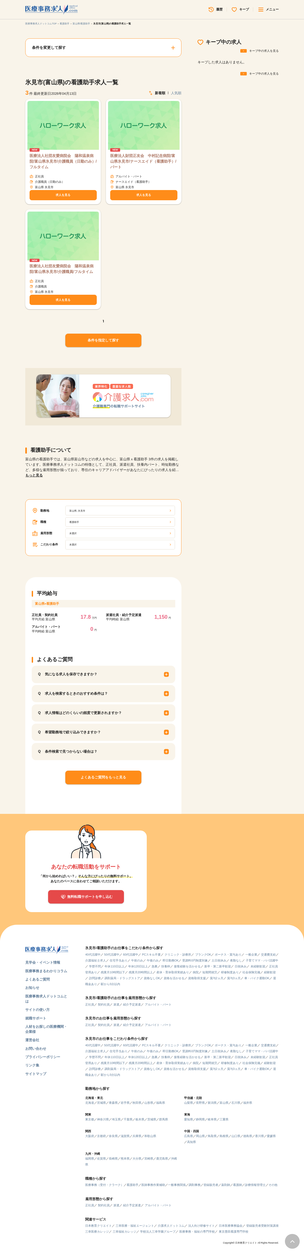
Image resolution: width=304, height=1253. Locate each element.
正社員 (89, 1004)
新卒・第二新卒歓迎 (217, 966)
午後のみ (153, 960)
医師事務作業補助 (153, 1184)
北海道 (89, 1102)
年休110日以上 (114, 966)
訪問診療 (95, 978)
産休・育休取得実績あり (172, 972)
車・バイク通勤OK (256, 978)
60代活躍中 (130, 954)
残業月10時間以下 (113, 972)
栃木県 (139, 1119)
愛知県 (188, 1119)
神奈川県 (103, 1119)
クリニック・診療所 (177, 954)
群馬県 (163, 1119)
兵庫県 (137, 1136)
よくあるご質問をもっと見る (103, 777)
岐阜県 (212, 1119)
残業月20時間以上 (141, 972)
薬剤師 (225, 1184)
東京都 (89, 1119)
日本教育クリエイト (98, 1225)
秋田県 (137, 1102)
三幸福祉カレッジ (124, 1231)
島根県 (224, 1136)
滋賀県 (125, 1136)
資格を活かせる (174, 978)
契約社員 (104, 1004)
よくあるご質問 (37, 979)
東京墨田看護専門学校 (233, 1231)
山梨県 (188, 1102)
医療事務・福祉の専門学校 (197, 1231)
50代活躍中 (111, 954)
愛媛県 (271, 1136)
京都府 (101, 1136)
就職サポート (35, 1018)
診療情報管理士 (255, 1184)
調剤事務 (195, 1184)
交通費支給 (268, 954)
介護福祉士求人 (95, 960)
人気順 (176, 93)
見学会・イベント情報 (42, 962)
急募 (155, 966)
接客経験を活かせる (187, 966)
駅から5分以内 (110, 984)
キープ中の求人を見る (264, 50)
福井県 (247, 1102)
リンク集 (32, 1065)
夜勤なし (236, 960)
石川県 (235, 1102)
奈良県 (113, 1136)
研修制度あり (230, 972)
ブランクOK (203, 954)
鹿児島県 (162, 1158)
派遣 (116, 1004)
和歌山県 (150, 1136)
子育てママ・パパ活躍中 (262, 960)
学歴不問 (95, 966)
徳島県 (247, 1136)
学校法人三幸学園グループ (158, 1231)
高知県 (191, 1141)
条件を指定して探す (103, 340)
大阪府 (89, 1136)
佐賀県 (101, 1158)
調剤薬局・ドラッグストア (122, 978)
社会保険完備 (251, 972)
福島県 (160, 1102)
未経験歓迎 (258, 966)
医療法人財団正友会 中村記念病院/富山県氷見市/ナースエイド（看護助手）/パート (143, 161)
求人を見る (63, 194)
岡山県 (200, 1136)
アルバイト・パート (158, 1004)
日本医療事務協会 (230, 1225)
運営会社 (32, 1040)
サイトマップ (35, 1074)
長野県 (200, 1102)
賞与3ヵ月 (234, 978)
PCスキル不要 (151, 954)
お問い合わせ (35, 1049)
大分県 (137, 1158)
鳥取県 (212, 1136)
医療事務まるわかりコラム (46, 971)
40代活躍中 (92, 954)
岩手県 (125, 1102)
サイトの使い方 (37, 1010)
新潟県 (212, 1102)
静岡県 (200, 1119)
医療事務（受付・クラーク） (104, 1184)
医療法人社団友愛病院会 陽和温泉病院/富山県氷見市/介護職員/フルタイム (62, 269)
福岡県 (89, 1158)
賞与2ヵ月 (216, 978)
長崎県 (113, 1158)
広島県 (188, 1136)
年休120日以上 (138, 966)
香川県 (259, 1136)
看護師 (237, 1184)
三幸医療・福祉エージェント (135, 1225)
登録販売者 (210, 1184)
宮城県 (101, 1102)
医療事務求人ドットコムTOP (41, 23)
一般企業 (251, 954)
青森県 (113, 1102)
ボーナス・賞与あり (228, 954)
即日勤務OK (171, 960)
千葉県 (128, 1119)
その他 (273, 1184)
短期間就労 (209, 972)
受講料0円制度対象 (195, 960)
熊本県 (125, 1158)
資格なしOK (152, 978)
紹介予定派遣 (132, 1004)
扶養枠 (165, 966)
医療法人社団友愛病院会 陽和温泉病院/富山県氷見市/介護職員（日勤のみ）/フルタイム (63, 161)
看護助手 (64, 23)
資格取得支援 (197, 978)
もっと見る (34, 475)
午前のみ (137, 960)
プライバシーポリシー (42, 1057)
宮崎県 (148, 1158)
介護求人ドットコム (171, 1225)
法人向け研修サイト (201, 1225)
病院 (196, 972)
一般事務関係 (177, 1184)
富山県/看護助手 (81, 23)
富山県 (224, 1102)
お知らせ (32, 988)
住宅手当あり (118, 960)
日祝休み (240, 966)
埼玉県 (116, 1119)
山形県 (148, 1102)
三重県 (224, 1119)
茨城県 (151, 1119)
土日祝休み (219, 960)
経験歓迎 (270, 972)
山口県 (235, 1136)
